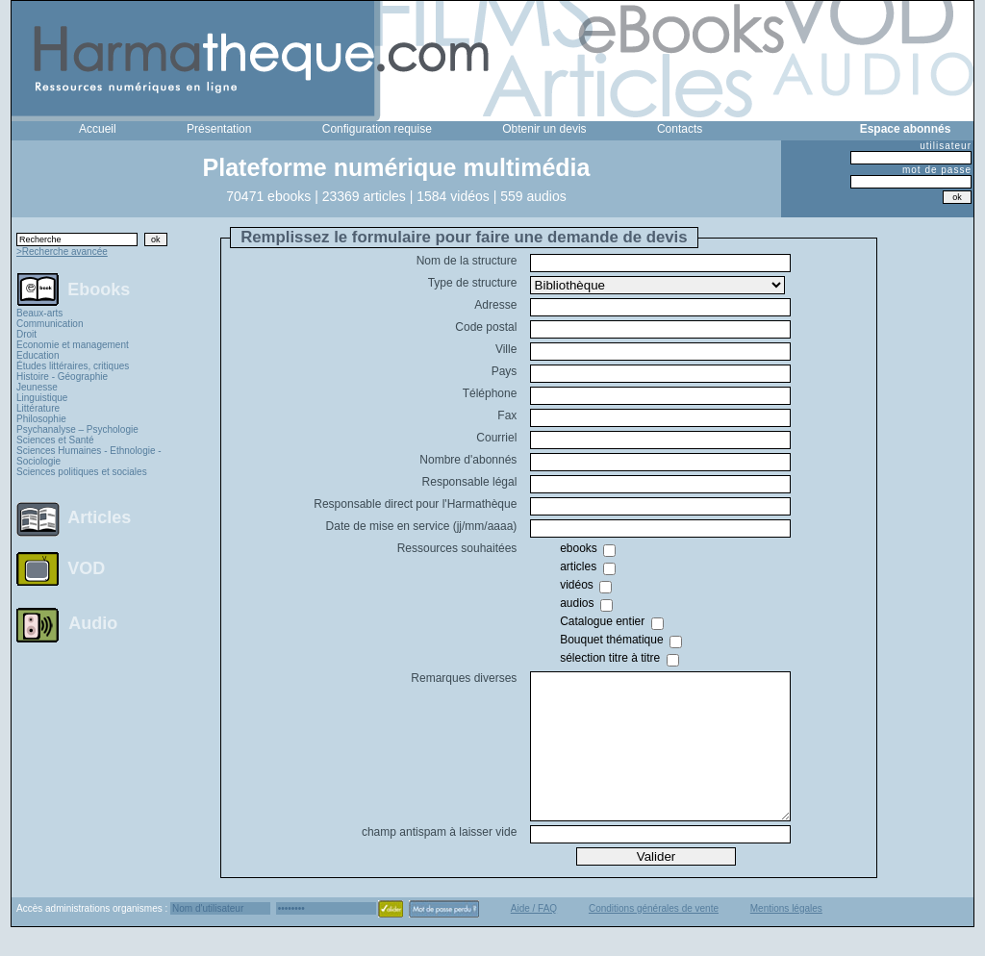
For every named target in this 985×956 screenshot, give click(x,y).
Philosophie (41, 419)
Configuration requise (377, 129)
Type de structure (473, 282)
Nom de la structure (467, 260)
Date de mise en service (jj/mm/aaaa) (422, 526)
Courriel (496, 437)
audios (577, 603)
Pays (505, 371)
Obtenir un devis (544, 129)
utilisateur (946, 145)
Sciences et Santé (55, 440)
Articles (99, 517)
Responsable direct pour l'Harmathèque (415, 504)
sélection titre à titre (610, 658)
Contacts (679, 129)
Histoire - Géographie (62, 376)
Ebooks (98, 288)
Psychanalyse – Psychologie (77, 429)
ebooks (578, 548)
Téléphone (490, 393)
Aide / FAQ (534, 937)
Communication (49, 323)
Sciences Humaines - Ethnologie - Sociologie (89, 455)
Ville (506, 349)
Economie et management (72, 345)
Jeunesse (37, 387)
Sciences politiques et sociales (81, 471)
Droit (26, 334)
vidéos (577, 584)
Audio (92, 622)
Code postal (486, 327)
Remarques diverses (464, 678)
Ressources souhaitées (457, 548)
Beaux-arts (39, 313)
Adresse (495, 305)
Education (37, 355)
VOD (86, 568)
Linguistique (41, 397)
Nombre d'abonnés (468, 459)
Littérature (38, 408)
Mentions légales (786, 937)
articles (578, 566)
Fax (507, 415)
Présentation (219, 129)
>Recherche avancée (62, 251)
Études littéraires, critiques (72, 366)
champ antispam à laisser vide (439, 861)
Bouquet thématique (611, 639)
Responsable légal (470, 482)
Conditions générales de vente (654, 937)
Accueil (97, 129)
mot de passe (937, 169)
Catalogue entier (602, 621)
